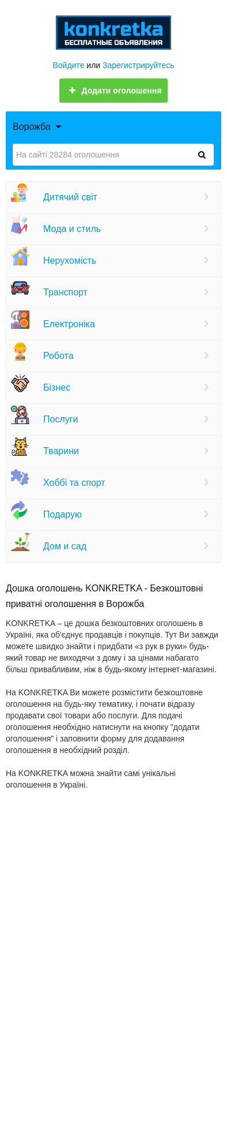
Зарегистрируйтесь (139, 65)
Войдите (68, 65)
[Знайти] (202, 155)
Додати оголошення (114, 90)
